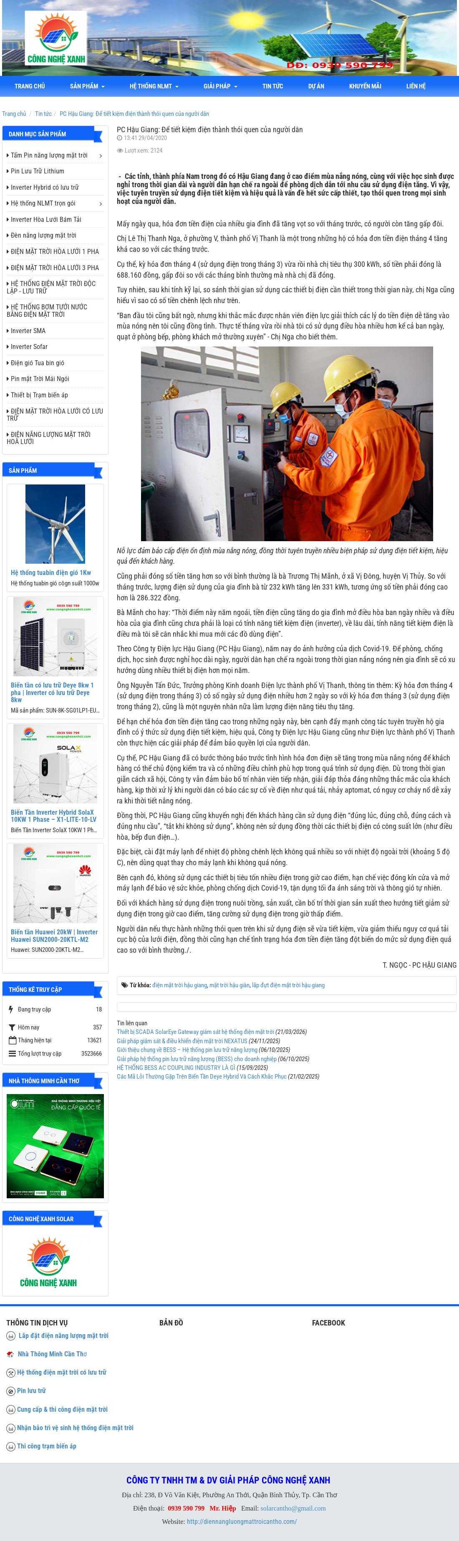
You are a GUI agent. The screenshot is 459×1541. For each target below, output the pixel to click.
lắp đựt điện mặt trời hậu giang (288, 985)
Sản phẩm (87, 86)
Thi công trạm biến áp (46, 1446)
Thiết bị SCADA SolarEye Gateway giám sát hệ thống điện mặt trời (195, 1032)
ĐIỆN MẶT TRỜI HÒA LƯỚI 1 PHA (53, 252)
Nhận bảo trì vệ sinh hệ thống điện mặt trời (75, 1428)
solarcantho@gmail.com (293, 1508)
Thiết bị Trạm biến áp (37, 395)
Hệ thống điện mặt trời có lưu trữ (61, 1372)
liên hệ (416, 86)
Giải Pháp (220, 86)
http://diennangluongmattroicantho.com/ (242, 1522)
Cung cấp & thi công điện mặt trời (62, 1409)
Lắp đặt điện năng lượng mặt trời (57, 1336)
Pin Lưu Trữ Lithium (35, 171)
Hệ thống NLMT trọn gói (41, 203)
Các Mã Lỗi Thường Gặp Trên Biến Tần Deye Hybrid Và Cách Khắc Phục (202, 1076)
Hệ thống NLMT (154, 86)
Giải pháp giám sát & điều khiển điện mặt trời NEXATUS (182, 1041)
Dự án (316, 86)
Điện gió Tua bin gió (35, 363)
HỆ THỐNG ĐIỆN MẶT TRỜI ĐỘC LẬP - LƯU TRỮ (51, 287)
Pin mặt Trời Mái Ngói (38, 379)
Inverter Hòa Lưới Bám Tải (44, 219)
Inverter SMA (26, 331)
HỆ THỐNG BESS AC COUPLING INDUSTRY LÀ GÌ (176, 1068)
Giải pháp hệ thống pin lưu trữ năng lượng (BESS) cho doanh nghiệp (197, 1059)
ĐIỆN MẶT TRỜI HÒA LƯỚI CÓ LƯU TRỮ (55, 415)
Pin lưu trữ (31, 1391)
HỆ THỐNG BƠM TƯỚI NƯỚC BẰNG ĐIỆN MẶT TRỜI (47, 311)
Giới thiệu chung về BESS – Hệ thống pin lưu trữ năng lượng (187, 1050)
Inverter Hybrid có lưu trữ (43, 187)
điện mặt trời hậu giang (179, 985)
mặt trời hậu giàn (229, 985)
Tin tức (272, 86)
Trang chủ (30, 86)
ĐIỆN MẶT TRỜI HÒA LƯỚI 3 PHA (53, 268)
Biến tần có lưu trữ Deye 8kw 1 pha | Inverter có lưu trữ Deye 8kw (52, 692)
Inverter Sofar (27, 347)
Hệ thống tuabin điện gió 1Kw (51, 573)
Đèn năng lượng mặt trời (41, 235)
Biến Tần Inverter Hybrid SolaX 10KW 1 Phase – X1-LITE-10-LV (53, 816)
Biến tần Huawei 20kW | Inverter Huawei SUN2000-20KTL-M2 (54, 936)
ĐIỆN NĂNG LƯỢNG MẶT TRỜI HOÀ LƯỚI (49, 438)
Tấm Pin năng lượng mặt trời (47, 155)
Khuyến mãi (365, 86)
